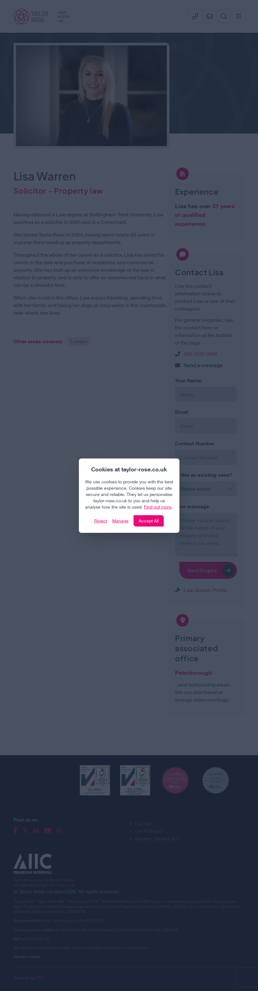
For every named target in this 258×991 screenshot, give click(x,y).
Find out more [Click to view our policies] (158, 507)
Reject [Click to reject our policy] (100, 520)
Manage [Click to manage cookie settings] (120, 520)
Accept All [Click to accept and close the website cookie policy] (149, 520)
